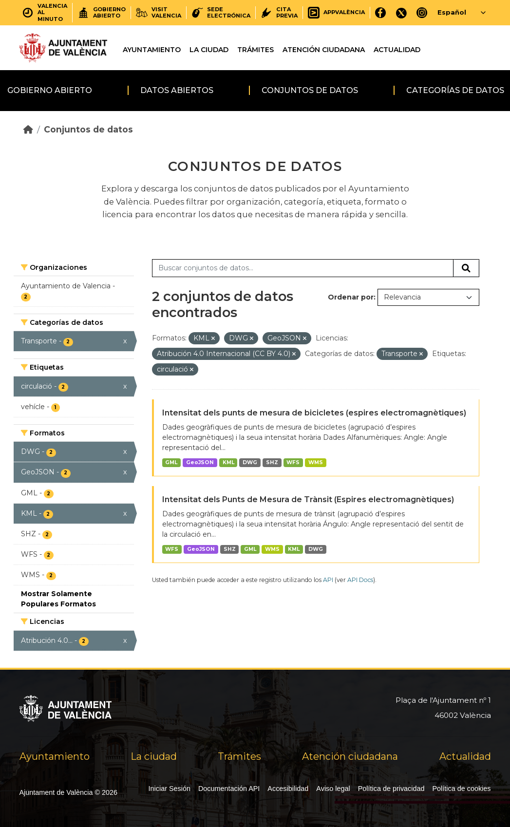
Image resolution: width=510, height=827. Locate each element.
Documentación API (229, 788)
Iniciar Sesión (169, 788)
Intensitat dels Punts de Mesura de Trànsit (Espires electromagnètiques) (308, 499)
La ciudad (208, 49)
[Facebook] (380, 12)
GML (171, 462)
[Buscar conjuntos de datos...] (302, 268)
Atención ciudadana (324, 49)
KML (228, 462)
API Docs (360, 579)
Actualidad (397, 49)
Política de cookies (462, 788)
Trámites (255, 49)
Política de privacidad (391, 788)
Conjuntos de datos (310, 90)
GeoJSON (200, 462)
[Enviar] (466, 268)
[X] (401, 12)
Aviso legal (333, 788)
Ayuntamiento (152, 49)
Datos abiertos (176, 90)
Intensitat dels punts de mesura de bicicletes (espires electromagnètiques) (314, 412)
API (328, 579)
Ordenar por (351, 297)
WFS (293, 462)
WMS (315, 462)
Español (451, 12)
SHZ (272, 462)
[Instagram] (422, 12)
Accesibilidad (287, 788)
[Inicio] (28, 129)
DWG (250, 462)
